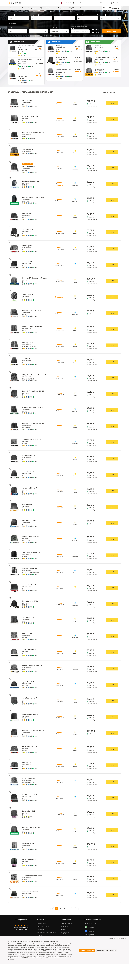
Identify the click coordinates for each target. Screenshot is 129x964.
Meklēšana (111, 31)
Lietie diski (64, 929)
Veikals (50, 8)
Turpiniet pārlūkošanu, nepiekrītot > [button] (118, 938)
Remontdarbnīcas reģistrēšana (46, 933)
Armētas (97, 33)
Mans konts (116, 3)
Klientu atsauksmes (86, 3)
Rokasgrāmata (61, 8)
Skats (112, 103)
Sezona (31, 28)
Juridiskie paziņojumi (43, 936)
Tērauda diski (65, 926)
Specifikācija (54, 28)
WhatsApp (89, 927)
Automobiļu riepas (66, 923)
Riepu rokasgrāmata (43, 926)
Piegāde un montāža (75, 8)
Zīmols (10, 28)
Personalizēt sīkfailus (106, 950)
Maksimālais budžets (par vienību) (79, 27)
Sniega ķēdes (32, 8)
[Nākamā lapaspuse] (76, 908)
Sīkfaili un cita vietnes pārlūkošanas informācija (44, 954)
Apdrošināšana (41, 923)
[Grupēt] (111, 92)
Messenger (89, 931)
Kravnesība (87, 15)
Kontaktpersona (101, 3)
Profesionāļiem (71, 3)
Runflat (97, 29)
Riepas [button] (13, 8)
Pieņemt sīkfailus (87, 950)
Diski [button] (22, 8)
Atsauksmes (40, 929)
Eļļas (41, 8)
